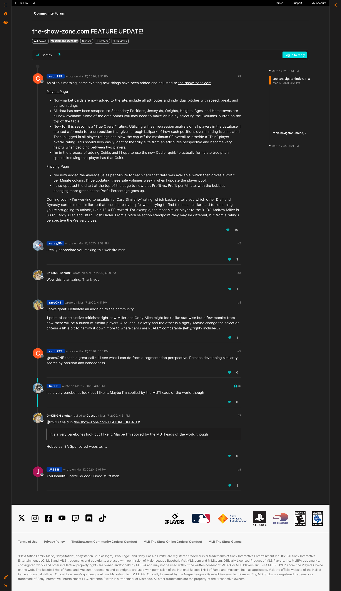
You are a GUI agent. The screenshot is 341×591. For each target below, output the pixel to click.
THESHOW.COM (25, 3)
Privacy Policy (54, 541)
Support (297, 3)
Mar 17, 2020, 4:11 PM (92, 302)
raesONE (55, 302)
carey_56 (55, 243)
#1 (239, 76)
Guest (91, 415)
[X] (21, 518)
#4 (239, 302)
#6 (239, 386)
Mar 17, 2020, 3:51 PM (94, 76)
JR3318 (54, 469)
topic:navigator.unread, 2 (289, 133)
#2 (239, 243)
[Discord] (88, 518)
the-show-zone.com (194, 83)
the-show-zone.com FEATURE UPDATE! (106, 422)
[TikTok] (102, 518)
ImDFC (54, 386)
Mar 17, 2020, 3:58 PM (94, 243)
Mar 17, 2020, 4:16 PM (94, 351)
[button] (6, 577)
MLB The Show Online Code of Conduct (173, 541)
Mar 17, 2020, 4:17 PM (90, 386)
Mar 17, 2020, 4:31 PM (115, 415)
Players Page (57, 91)
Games (279, 3)
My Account (318, 3)
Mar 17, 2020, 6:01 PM (91, 469)
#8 (239, 469)
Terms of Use (27, 541)
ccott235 (55, 76)
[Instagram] (35, 518)
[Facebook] (48, 518)
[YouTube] (62, 518)
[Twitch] (75, 518)
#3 (239, 273)
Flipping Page (58, 166)
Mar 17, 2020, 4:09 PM (101, 273)
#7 (239, 415)
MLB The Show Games (225, 541)
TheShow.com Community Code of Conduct (104, 541)
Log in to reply (294, 55)
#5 (239, 351)
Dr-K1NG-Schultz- (59, 273)
